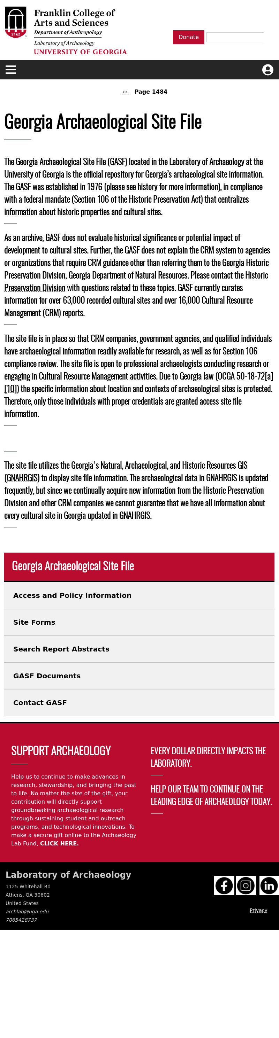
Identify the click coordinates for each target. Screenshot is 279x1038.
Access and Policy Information (72, 595)
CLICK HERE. (59, 843)
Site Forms (34, 622)
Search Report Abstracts (61, 649)
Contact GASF (40, 702)
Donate (189, 37)
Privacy (258, 910)
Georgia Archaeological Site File (73, 566)
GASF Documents (47, 676)
